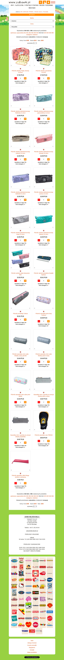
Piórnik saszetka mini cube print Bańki (20, 395)
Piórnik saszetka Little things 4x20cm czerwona (20, 476)
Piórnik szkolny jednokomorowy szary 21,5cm (20, 233)
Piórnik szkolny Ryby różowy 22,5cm (20, 71)
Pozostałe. (45, 11)
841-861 (26, 33)
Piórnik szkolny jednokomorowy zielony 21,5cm (43, 233)
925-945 (46, 33)
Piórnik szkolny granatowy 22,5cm (44, 71)
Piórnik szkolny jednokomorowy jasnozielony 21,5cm (43, 112)
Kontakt (32, 650)
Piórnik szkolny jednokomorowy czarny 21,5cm (43, 193)
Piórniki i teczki (38, 11)
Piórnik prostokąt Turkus (20, 313)
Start (32, 640)
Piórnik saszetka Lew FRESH (44, 435)
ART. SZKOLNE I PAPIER (26, 11)
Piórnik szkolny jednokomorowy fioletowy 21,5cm (20, 112)
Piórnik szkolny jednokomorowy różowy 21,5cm (43, 152)
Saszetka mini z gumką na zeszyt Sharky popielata (20, 435)
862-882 (31, 33)
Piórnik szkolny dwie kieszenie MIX (20, 274)
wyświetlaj (30, 43)
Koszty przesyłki (32, 645)
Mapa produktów (32, 652)
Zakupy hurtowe (32, 643)
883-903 (36, 33)
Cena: (32, 24)
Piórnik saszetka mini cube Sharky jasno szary (44, 354)
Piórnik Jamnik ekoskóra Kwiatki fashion (43, 274)
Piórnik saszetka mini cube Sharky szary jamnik (20, 354)
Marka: (32, 18)
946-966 (51, 33)
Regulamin (32, 647)
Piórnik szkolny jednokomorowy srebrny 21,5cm (20, 152)
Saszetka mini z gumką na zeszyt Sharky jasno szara (44, 395)
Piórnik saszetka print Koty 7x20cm (44, 314)
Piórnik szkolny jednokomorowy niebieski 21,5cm (20, 193)
